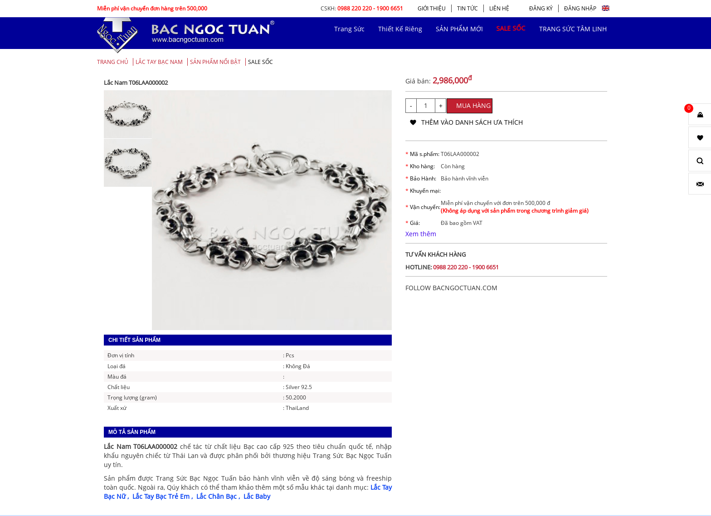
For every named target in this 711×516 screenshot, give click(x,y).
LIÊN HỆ (499, 8)
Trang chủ (112, 62)
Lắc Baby (256, 496)
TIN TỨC (467, 8)
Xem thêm (420, 233)
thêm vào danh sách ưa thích (472, 122)
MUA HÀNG (473, 105)
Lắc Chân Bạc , (219, 496)
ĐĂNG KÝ (541, 8)
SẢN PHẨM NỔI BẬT (215, 62)
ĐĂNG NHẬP (580, 8)
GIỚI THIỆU (432, 8)
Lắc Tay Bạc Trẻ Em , (164, 496)
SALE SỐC (260, 62)
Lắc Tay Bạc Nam (159, 62)
